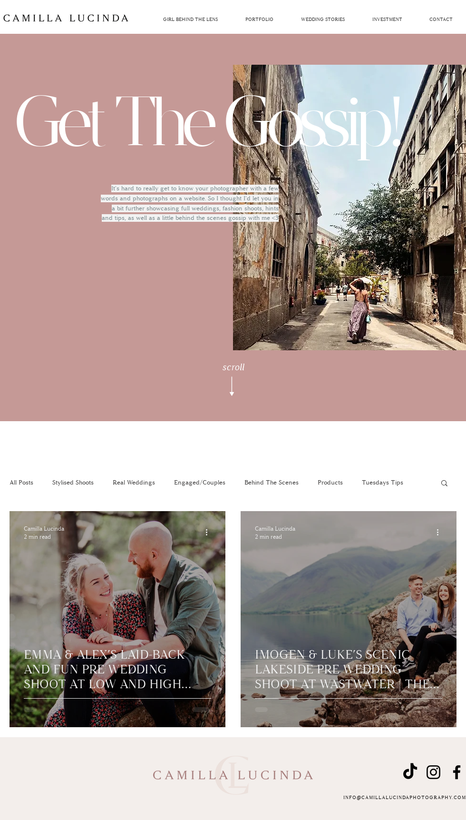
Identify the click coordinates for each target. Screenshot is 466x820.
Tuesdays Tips (382, 482)
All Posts (21, 482)
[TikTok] (410, 772)
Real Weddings (134, 482)
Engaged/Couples (199, 482)
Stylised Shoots (73, 482)
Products (330, 482)
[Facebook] (456, 772)
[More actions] (209, 532)
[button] (387, 19)
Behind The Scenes (271, 482)
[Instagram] (433, 772)
